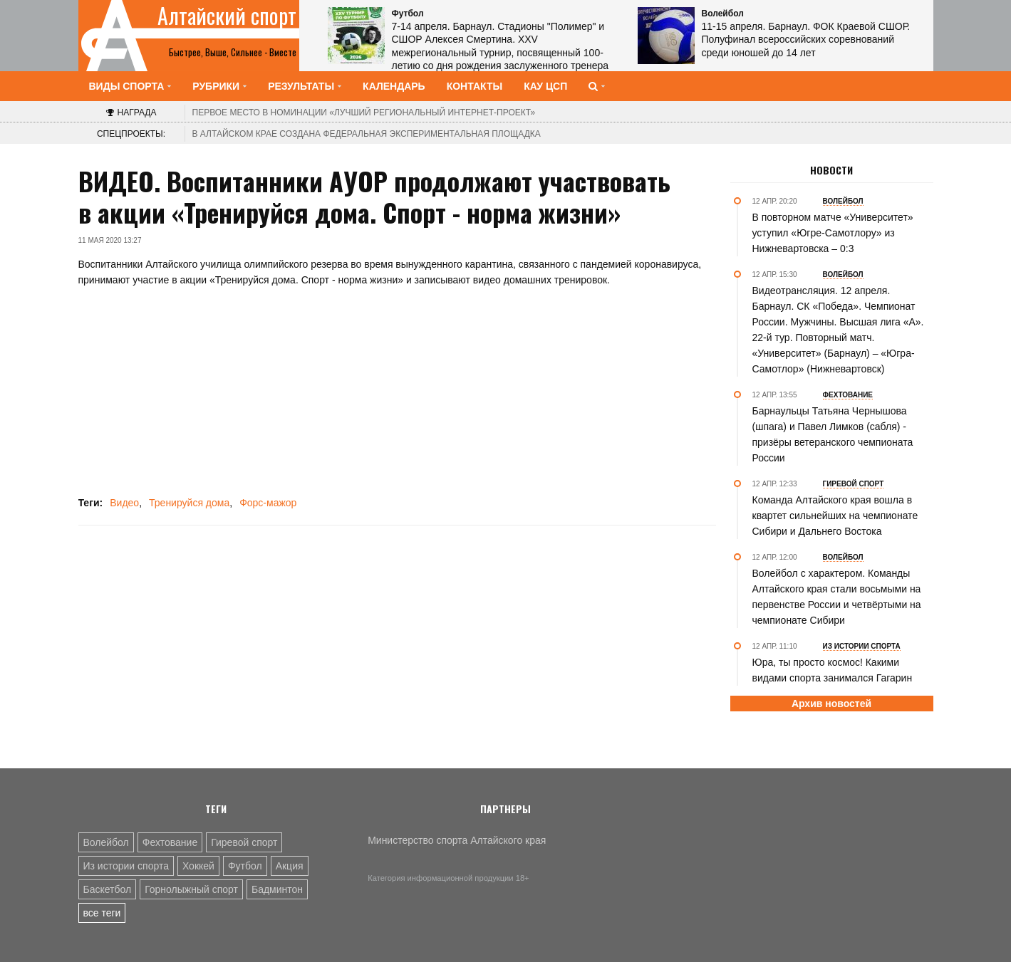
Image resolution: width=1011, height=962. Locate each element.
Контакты (474, 86)
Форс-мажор (267, 502)
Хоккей (198, 866)
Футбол (245, 866)
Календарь (394, 86)
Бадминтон (277, 889)
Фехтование (169, 842)
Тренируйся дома (189, 502)
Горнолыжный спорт (191, 889)
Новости (831, 170)
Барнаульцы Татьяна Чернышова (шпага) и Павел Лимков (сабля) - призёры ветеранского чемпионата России (832, 434)
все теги (102, 913)
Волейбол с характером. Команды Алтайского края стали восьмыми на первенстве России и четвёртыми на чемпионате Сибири (836, 597)
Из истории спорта (126, 866)
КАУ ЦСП (545, 86)
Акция (290, 866)
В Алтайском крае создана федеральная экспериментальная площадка (366, 134)
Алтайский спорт (226, 15)
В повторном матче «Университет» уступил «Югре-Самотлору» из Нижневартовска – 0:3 (832, 232)
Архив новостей (831, 703)
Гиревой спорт (244, 842)
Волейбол (106, 842)
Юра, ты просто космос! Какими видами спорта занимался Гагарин (832, 670)
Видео (124, 502)
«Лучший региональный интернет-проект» (364, 112)
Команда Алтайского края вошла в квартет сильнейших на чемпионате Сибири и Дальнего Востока (835, 515)
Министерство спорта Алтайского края (457, 840)
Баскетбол (107, 889)
